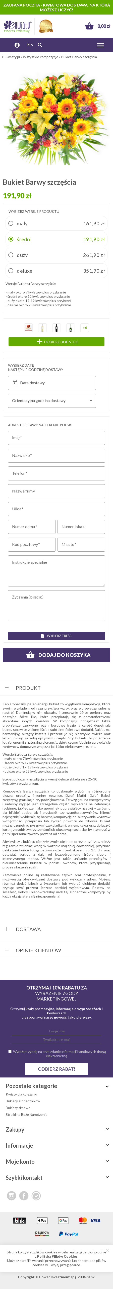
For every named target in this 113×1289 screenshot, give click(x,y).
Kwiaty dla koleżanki (21, 1094)
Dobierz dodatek (66, 341)
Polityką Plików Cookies (57, 1256)
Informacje (58, 1145)
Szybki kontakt (58, 1177)
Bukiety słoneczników (23, 1101)
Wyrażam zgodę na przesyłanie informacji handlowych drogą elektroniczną (59, 1053)
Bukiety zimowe (18, 1108)
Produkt (22, 688)
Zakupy (58, 1129)
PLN (30, 45)
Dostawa (22, 929)
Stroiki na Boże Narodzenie (26, 1114)
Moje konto (58, 1161)
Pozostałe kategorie (58, 1085)
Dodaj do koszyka (56, 654)
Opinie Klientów (32, 950)
